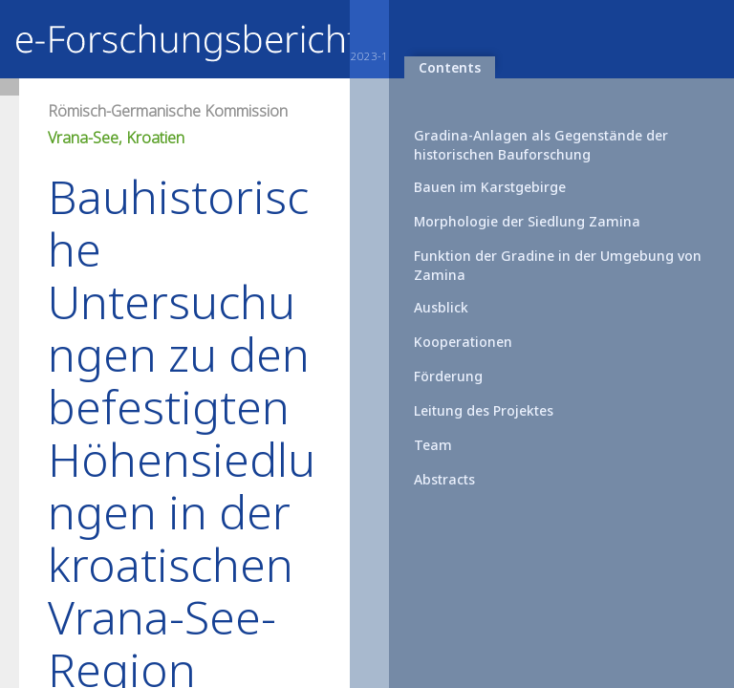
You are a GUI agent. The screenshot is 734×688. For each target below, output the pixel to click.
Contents (450, 67)
